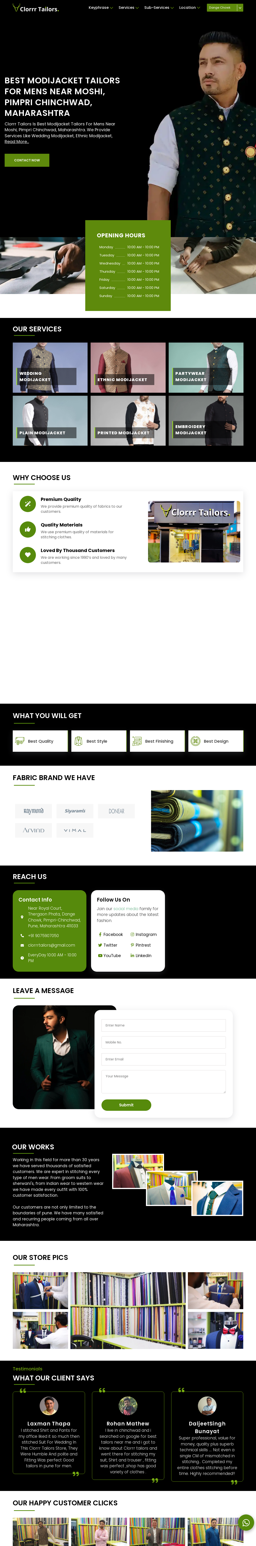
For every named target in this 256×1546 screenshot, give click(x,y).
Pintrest (140, 945)
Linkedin (140, 955)
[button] (27, 160)
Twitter (107, 945)
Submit (126, 1105)
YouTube (109, 955)
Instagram (143, 934)
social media (126, 909)
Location (189, 7)
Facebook (110, 934)
